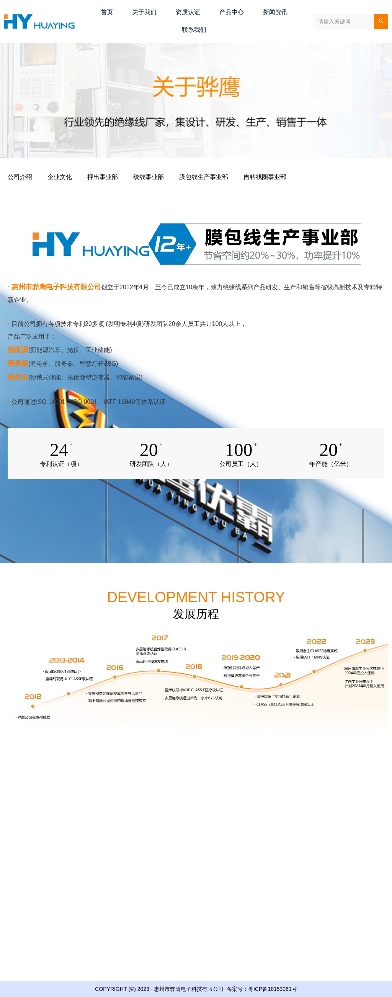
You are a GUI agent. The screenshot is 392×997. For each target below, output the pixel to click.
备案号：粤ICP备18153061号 (262, 989)
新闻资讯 (275, 12)
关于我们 (144, 12)
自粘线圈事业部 (264, 177)
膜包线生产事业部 (203, 177)
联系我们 (194, 29)
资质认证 (188, 12)
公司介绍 (20, 177)
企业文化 (59, 177)
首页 (107, 12)
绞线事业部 (148, 177)
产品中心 (231, 12)
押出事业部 (102, 177)
